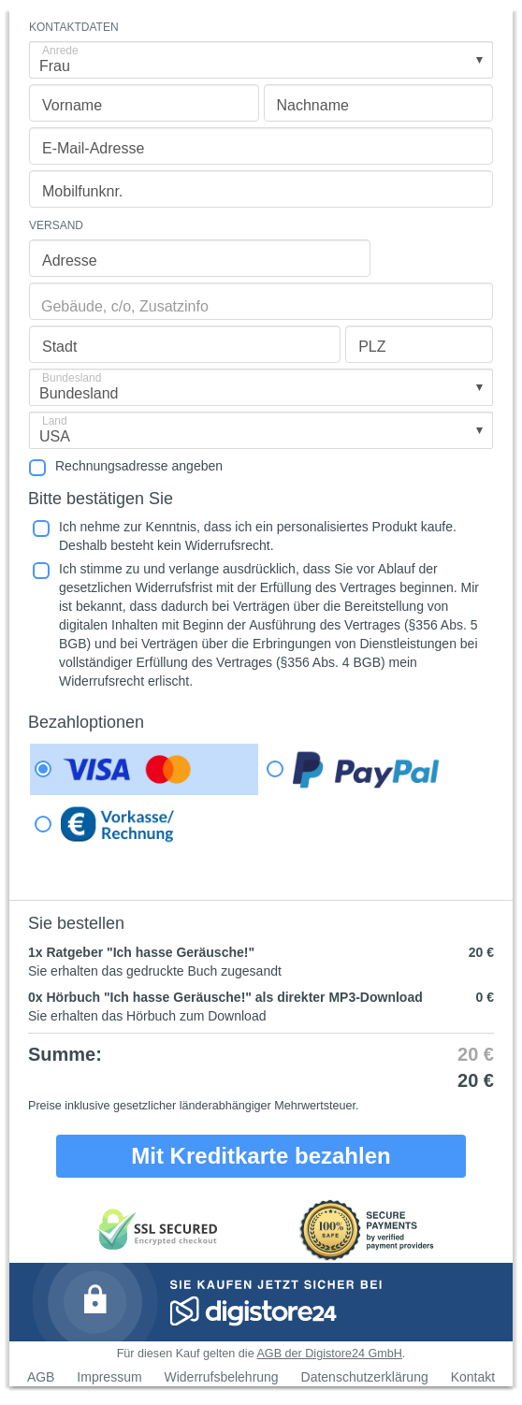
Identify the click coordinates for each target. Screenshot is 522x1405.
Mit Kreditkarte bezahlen (260, 1155)
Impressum (109, 1376)
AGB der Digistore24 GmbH (328, 1353)
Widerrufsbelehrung (221, 1376)
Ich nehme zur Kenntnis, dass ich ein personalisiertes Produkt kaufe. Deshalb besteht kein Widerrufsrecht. (258, 536)
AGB (41, 1376)
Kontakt (473, 1376)
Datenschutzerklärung (364, 1376)
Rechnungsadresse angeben (139, 465)
